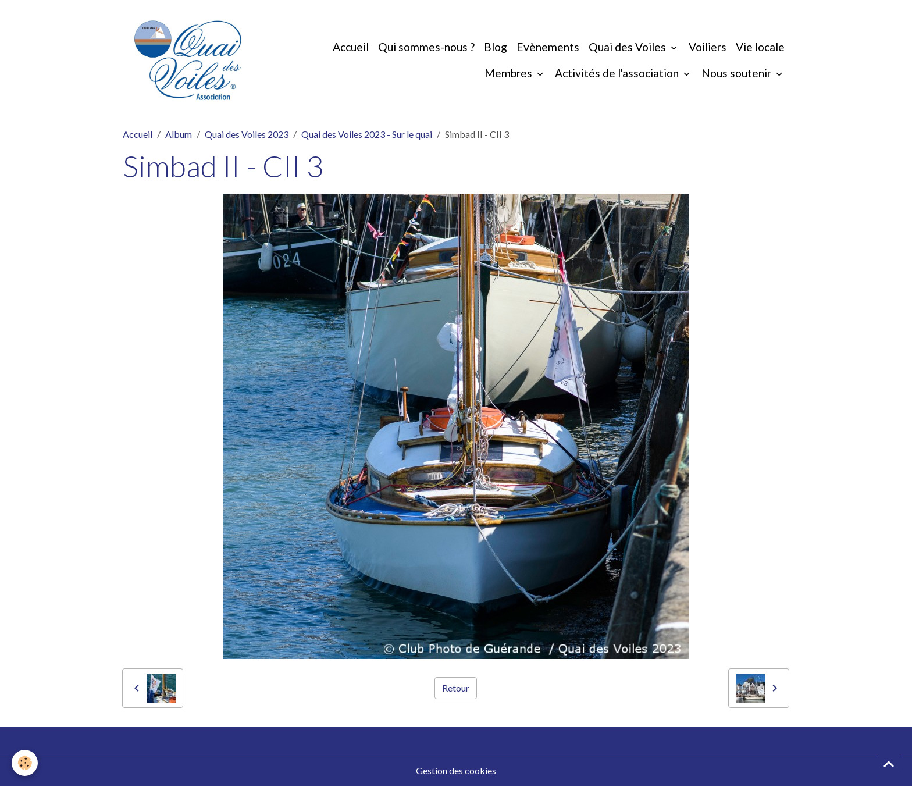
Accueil (351, 47)
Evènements (547, 47)
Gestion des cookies (456, 770)
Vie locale (760, 47)
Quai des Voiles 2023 (246, 134)
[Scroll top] (888, 763)
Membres (509, 73)
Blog (495, 47)
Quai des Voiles (628, 47)
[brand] (188, 60)
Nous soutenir (737, 73)
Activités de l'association (618, 73)
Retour (455, 687)
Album (178, 134)
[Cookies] (25, 763)
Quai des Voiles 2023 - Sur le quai (366, 134)
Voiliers (707, 47)
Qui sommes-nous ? (426, 47)
